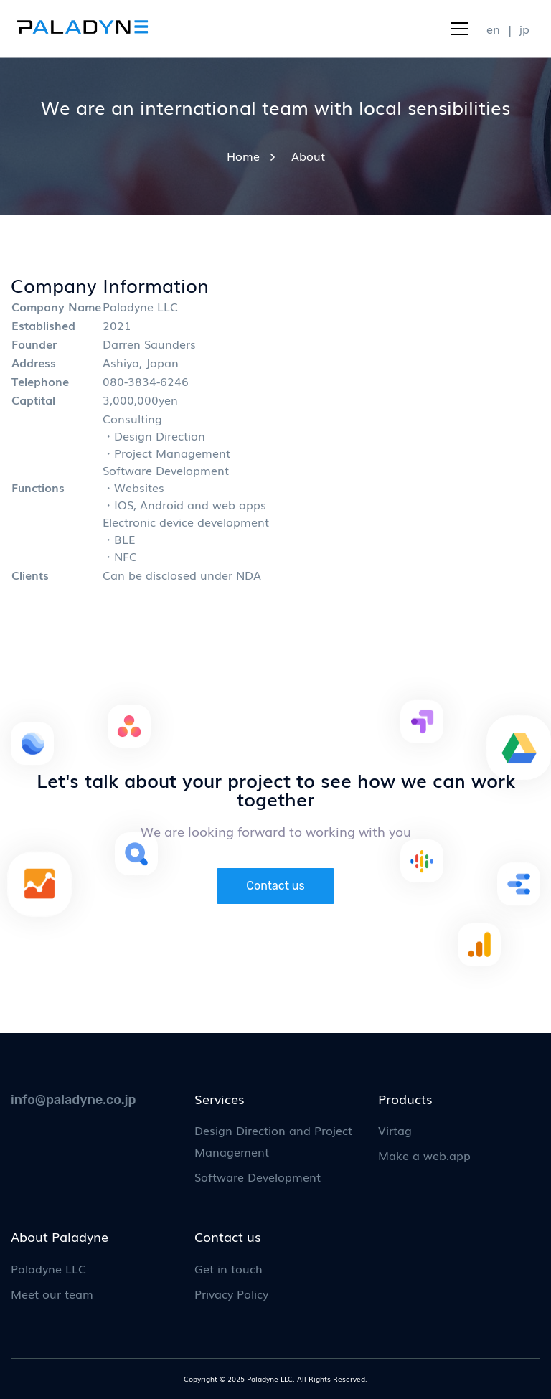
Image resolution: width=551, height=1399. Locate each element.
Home (243, 155)
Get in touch (228, 1268)
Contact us (275, 885)
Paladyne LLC (48, 1268)
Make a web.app (424, 1155)
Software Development (257, 1176)
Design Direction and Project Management (273, 1140)
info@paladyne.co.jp (73, 1100)
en (493, 28)
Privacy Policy (231, 1293)
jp (524, 28)
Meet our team (52, 1293)
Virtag (395, 1130)
